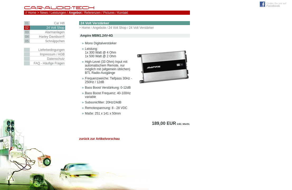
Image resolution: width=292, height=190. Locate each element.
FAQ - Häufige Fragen (49, 63)
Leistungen (58, 13)
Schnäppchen (55, 41)
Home (86, 28)
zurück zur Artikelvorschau (99, 139)
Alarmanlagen (55, 32)
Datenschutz (56, 59)
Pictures (108, 13)
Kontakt (122, 13)
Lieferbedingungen (52, 50)
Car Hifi (59, 23)
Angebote (99, 28)
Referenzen (92, 13)
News (44, 13)
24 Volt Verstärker (141, 28)
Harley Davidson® (52, 37)
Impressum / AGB (52, 54)
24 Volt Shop (117, 28)
